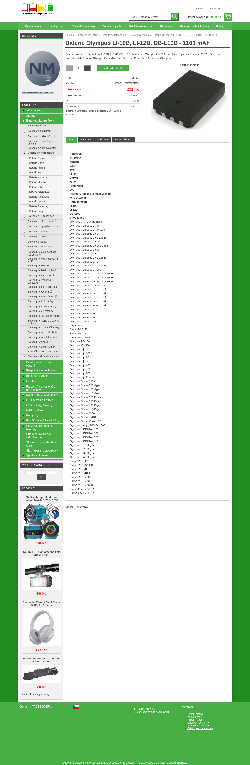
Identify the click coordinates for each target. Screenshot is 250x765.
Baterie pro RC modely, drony (44, 316)
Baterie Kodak (37, 172)
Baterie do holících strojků (42, 221)
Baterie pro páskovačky (40, 301)
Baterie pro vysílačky (39, 342)
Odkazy (220, 26)
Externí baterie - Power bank (43, 351)
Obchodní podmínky (83, 26)
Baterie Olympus (39, 192)
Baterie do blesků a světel (42, 148)
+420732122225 (144, 709)
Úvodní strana (33, 26)
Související (86, 139)
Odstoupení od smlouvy (200, 728)
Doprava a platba (112, 26)
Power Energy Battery (127, 83)
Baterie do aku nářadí (39, 131)
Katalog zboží (56, 26)
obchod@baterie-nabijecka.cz (151, 712)
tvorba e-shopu (145, 762)
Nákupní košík (195, 720)
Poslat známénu (123, 139)
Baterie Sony (36, 211)
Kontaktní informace (141, 26)
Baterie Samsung (38, 206)
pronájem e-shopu (166, 762)
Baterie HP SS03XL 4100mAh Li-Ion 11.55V (41, 660)
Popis (71, 139)
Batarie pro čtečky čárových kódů (43, 260)
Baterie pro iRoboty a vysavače (39, 281)
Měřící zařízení (35, 410)
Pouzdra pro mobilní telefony (39, 427)
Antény (30, 115)
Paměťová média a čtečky (42, 420)
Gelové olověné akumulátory (43, 356)
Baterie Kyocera (38, 177)
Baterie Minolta (37, 182)
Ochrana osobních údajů (194, 26)
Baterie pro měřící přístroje (42, 287)
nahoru (69, 507)
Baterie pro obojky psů (40, 291)
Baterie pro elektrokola (40, 265)
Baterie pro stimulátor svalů (43, 337)
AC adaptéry (34, 110)
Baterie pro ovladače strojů (42, 296)
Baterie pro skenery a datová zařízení (43, 322)
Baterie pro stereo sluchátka (43, 332)
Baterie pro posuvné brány (42, 306)
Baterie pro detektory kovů (42, 270)
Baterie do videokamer (40, 246)
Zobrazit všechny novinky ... (37, 694)
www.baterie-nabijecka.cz (91, 762)
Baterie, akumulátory (76, 111)
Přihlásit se (200, 8)
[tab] (71, 140)
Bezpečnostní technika (40, 370)
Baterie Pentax (37, 201)
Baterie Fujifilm (37, 167)
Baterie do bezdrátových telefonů (41, 142)
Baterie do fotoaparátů (100, 111)
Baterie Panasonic (39, 196)
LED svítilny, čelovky (39, 405)
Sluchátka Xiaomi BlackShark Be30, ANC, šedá (41, 604)
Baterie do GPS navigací (41, 216)
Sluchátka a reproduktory (42, 450)
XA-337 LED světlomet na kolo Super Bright (41, 553)
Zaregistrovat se (217, 8)
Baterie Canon (37, 158)
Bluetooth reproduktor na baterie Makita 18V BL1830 (41, 499)
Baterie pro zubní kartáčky (42, 346)
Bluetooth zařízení (37, 375)
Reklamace (166, 26)
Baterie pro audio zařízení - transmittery (42, 253)
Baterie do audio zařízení (41, 136)
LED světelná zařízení (40, 400)
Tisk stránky (81, 507)
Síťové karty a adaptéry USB (41, 444)
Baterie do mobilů (37, 231)
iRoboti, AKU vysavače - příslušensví (41, 388)
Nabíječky (32, 415)
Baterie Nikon (36, 187)
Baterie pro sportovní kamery (43, 327)
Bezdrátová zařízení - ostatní (39, 364)
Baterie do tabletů (37, 242)
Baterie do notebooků (39, 236)
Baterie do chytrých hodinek (43, 226)
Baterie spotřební (37, 125)
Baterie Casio (36, 163)
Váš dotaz (103, 139)
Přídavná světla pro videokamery (38, 435)
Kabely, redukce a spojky (42, 394)
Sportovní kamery (37, 455)
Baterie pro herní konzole (41, 275)
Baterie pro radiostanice (41, 311)
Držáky (30, 381)
